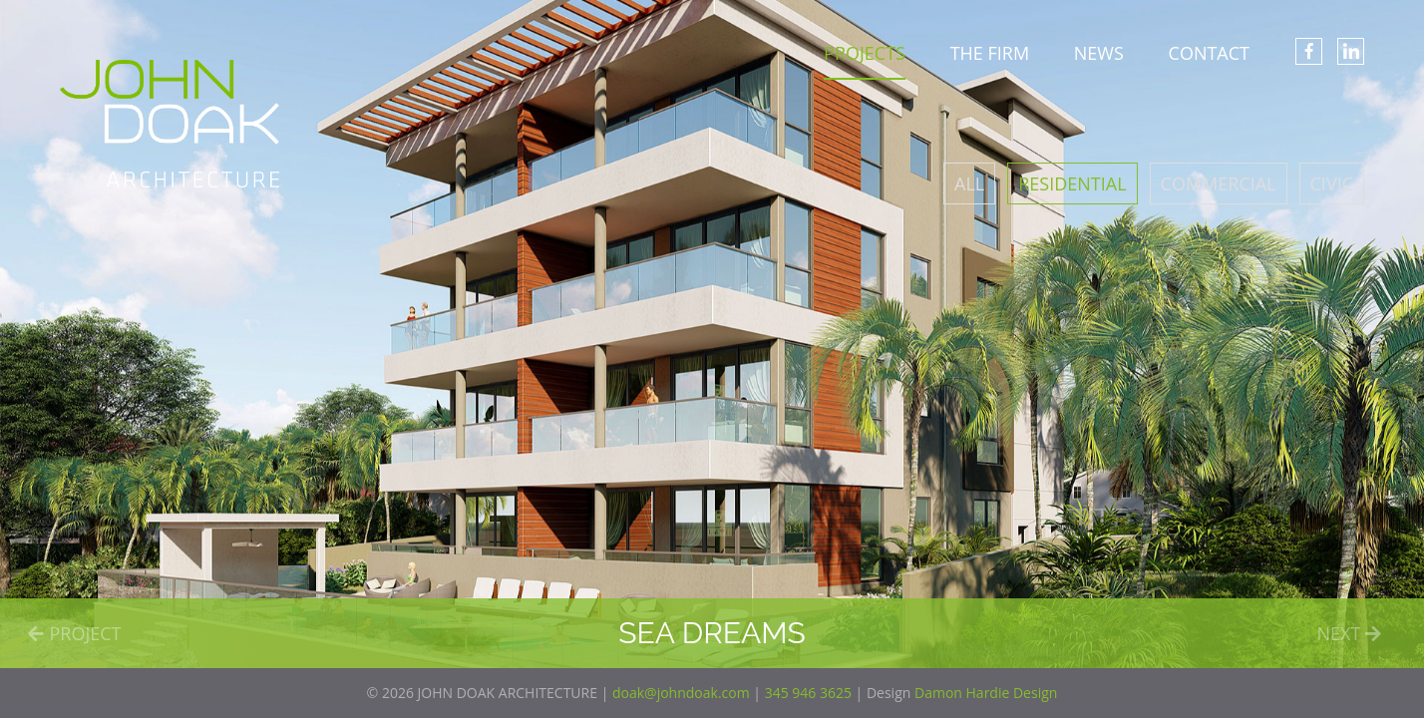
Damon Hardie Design (985, 692)
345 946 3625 (808, 692)
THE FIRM (989, 53)
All (969, 183)
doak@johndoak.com (681, 692)
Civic (1331, 183)
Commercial (1218, 183)
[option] (712, 334)
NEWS (1099, 53)
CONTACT (1209, 53)
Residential (1072, 183)
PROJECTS (864, 53)
